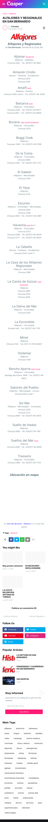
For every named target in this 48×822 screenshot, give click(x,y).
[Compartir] (43, 28)
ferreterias (8, 758)
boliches (27, 733)
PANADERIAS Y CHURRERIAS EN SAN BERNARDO (30, 667)
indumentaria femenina (14, 773)
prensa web (33, 793)
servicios (29, 803)
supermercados (11, 808)
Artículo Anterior (10, 616)
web (29, 88)
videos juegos (10, 813)
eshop (21, 753)
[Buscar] (44, 4)
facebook (30, 57)
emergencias (31, 748)
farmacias (32, 753)
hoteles (20, 763)
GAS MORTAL (23, 679)
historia (34, 758)
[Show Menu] (3, 4)
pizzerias (18, 788)
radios (15, 798)
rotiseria (7, 803)
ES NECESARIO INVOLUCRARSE (32, 567)
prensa (21, 793)
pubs (6, 798)
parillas (7, 788)
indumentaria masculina (14, 778)
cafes (6, 738)
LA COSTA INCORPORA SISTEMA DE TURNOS (8, 593)
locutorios (8, 783)
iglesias (7, 768)
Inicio (5, 13)
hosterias (8, 763)
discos (19, 748)
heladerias (22, 758)
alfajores (12, 13)
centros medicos (33, 738)
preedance (9, 793)
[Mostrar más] (33, 539)
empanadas (9, 753)
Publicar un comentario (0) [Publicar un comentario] (24, 608)
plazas (29, 788)
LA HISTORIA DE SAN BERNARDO (26, 656)
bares (6, 733)
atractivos (20, 728)
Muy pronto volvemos (13, 566)
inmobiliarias (34, 778)
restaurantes (28, 798)
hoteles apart (32, 763)
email (27, 122)
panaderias (32, 783)
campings (18, 738)
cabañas (38, 733)
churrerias (8, 743)
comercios (38, 743)
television (26, 808)
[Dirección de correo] (24, 706)
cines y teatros (23, 743)
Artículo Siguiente (36, 616)
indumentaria (20, 768)
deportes (8, 748)
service (19, 803)
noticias (20, 783)
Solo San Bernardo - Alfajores (19, 524)
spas (40, 803)
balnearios (33, 728)
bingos (16, 733)
